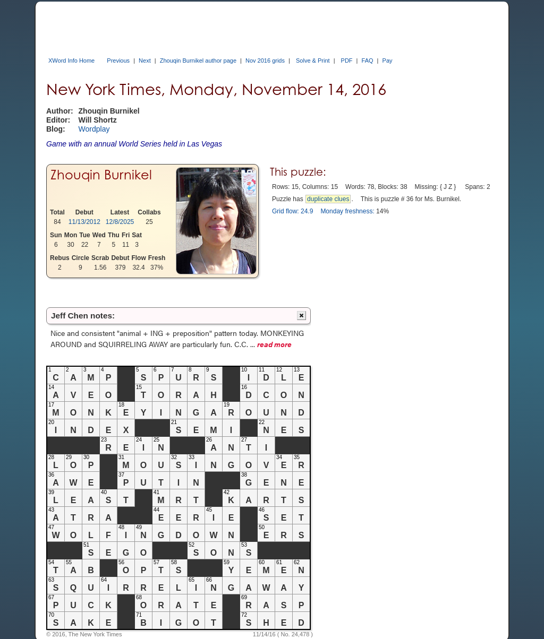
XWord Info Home (71, 60)
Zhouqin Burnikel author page (198, 60)
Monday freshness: (347, 211)
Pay (387, 60)
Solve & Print (313, 60)
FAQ (367, 60)
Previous (118, 60)
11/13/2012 (84, 222)
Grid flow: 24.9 (292, 211)
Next (145, 60)
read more (274, 344)
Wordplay (94, 129)
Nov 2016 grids (265, 60)
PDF (347, 60)
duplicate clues (328, 199)
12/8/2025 (120, 222)
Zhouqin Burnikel (101, 175)
